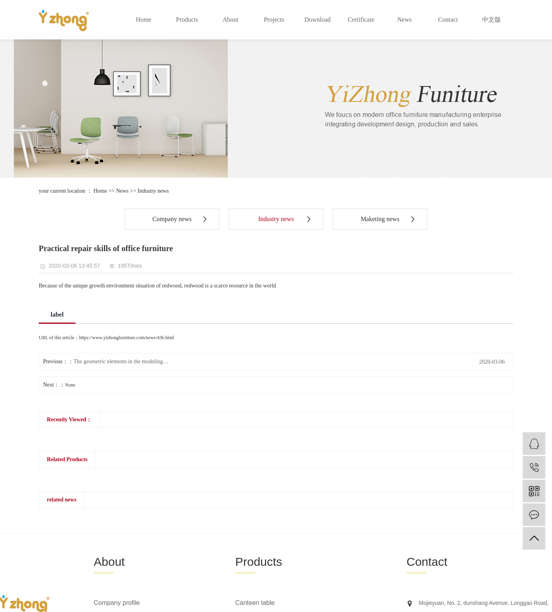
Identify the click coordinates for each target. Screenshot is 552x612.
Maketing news (380, 219)
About (230, 19)
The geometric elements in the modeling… (121, 361)
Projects (274, 19)
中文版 (491, 19)
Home (143, 19)
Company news (171, 219)
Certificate (361, 19)
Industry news (153, 191)
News (404, 19)
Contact (448, 19)
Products (187, 19)
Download (317, 19)
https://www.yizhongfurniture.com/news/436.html (126, 337)
